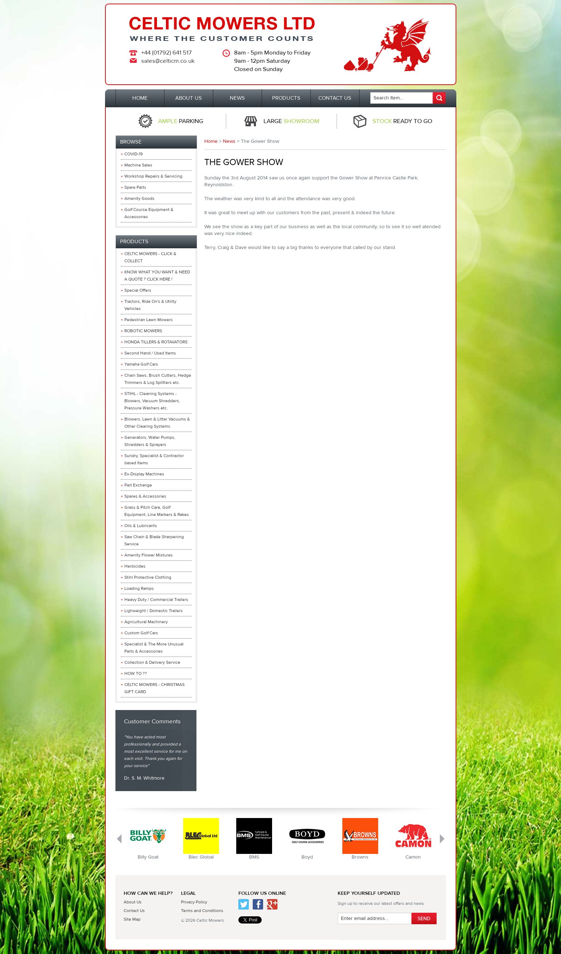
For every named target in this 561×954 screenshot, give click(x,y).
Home (211, 141)
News (229, 141)
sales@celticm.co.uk (168, 61)
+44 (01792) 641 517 (166, 53)
